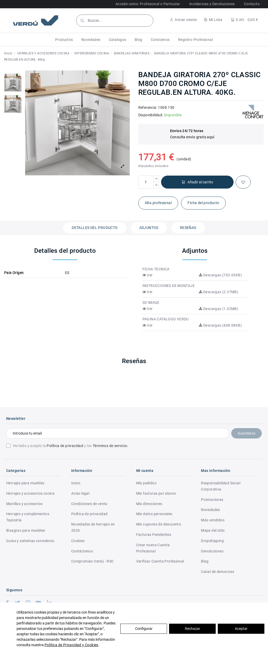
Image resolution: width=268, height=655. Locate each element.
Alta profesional (158, 203)
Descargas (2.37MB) (218, 292)
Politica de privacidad (89, 514)
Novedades (210, 510)
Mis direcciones (149, 504)
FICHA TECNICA (156, 269)
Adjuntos (148, 228)
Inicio (75, 483)
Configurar (144, 629)
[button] (64, 39)
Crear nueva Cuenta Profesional (153, 548)
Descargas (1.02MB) (218, 309)
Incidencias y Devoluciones (212, 4)
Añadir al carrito (197, 182)
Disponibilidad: (150, 115)
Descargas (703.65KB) (220, 275)
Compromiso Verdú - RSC (92, 561)
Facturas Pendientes (153, 534)
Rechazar (192, 629)
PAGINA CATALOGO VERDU (165, 319)
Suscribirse (246, 433)
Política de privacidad (65, 446)
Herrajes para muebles (25, 483)
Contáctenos (82, 551)
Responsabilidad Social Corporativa (220, 486)
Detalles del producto (95, 228)
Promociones (212, 500)
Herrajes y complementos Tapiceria (27, 517)
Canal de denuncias (217, 572)
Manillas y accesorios (24, 504)
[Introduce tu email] (117, 433)
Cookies (78, 541)
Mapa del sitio (213, 530)
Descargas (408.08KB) (220, 325)
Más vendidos (212, 520)
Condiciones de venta (89, 504)
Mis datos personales (154, 514)
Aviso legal (80, 493)
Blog (205, 561)
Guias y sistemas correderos (30, 541)
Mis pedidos (146, 483)
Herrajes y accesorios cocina (30, 493)
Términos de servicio (110, 446)
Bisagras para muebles (25, 530)
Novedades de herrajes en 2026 (93, 527)
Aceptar (241, 629)
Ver (147, 275)
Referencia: (147, 107)
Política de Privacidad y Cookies (71, 645)
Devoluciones (212, 551)
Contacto (252, 4)
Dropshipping (212, 541)
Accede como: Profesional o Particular (147, 4)
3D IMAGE (151, 302)
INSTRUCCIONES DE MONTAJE (168, 286)
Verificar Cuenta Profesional (160, 561)
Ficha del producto (203, 203)
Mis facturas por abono (156, 493)
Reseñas (188, 228)
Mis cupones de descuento (158, 524)
